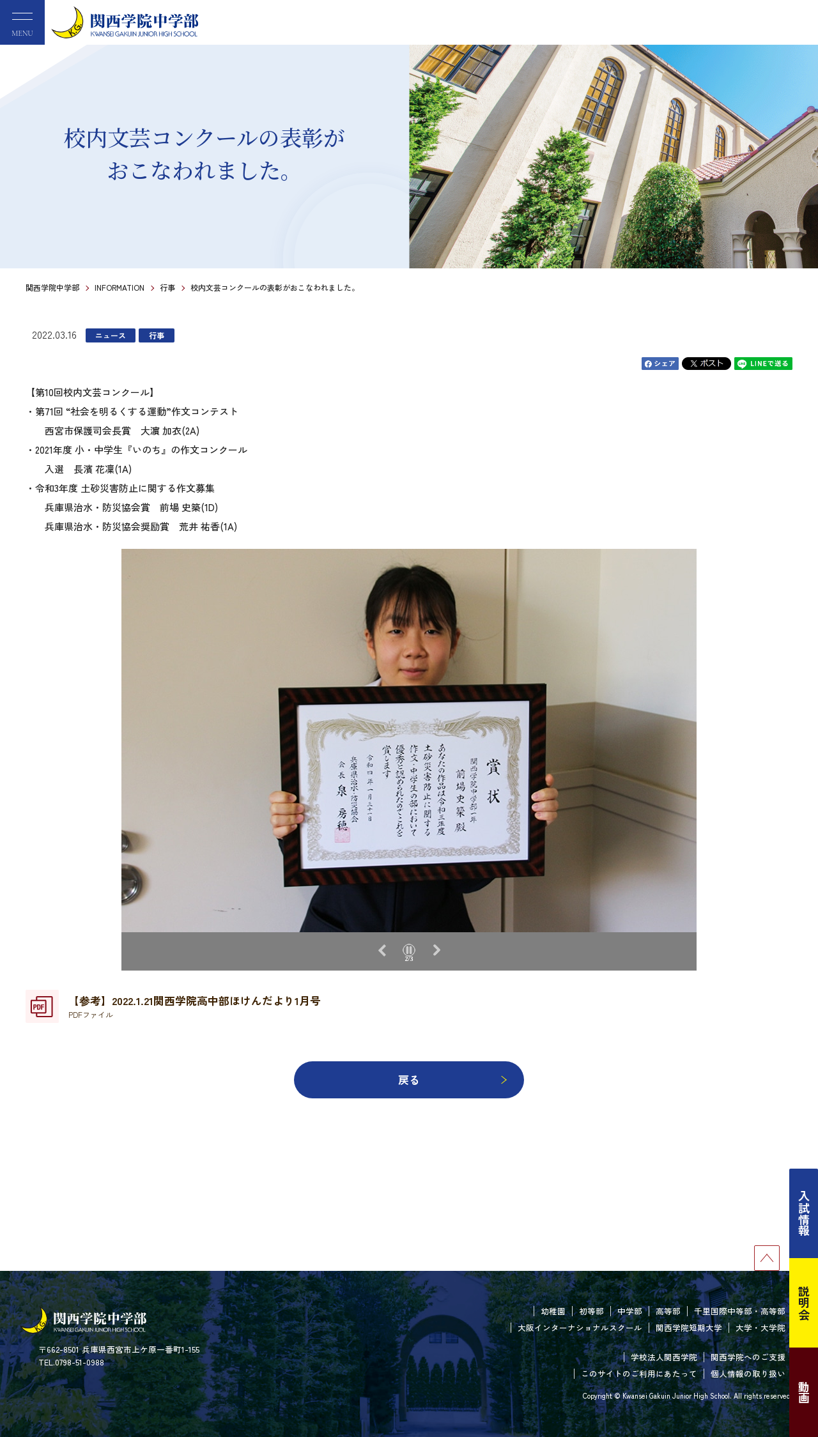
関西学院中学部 (52, 287)
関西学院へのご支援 (748, 1357)
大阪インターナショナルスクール (580, 1327)
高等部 (668, 1311)
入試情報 (804, 1213)
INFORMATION (119, 287)
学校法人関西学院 (664, 1357)
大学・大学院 (760, 1327)
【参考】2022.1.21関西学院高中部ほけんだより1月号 (194, 1006)
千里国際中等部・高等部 (739, 1311)
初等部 (591, 1311)
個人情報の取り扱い (748, 1373)
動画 (804, 1392)
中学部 (629, 1311)
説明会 (804, 1303)
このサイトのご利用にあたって (639, 1373)
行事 (167, 287)
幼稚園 (553, 1311)
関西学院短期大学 (689, 1327)
